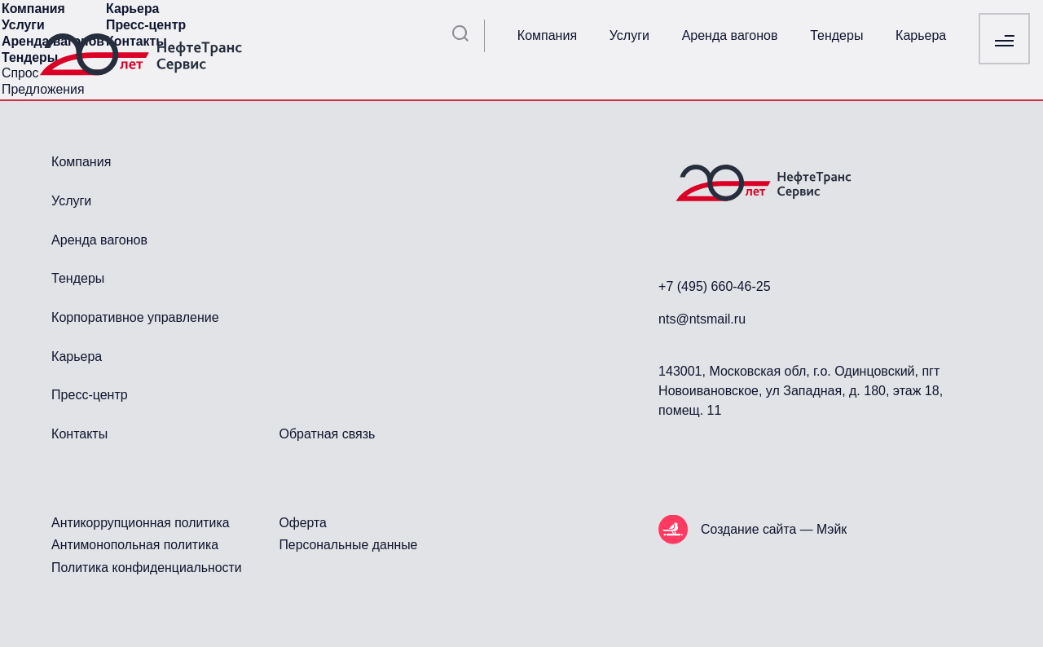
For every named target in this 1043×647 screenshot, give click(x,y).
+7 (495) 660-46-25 (714, 286)
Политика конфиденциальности (146, 567)
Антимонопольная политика (134, 545)
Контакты (79, 434)
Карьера (921, 35)
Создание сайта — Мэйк (774, 529)
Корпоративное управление (134, 317)
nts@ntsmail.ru (702, 319)
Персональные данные (348, 545)
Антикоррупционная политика (140, 523)
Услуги (629, 35)
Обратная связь (327, 434)
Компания (547, 35)
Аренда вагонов (730, 35)
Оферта (302, 523)
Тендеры (836, 35)
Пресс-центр (89, 395)
